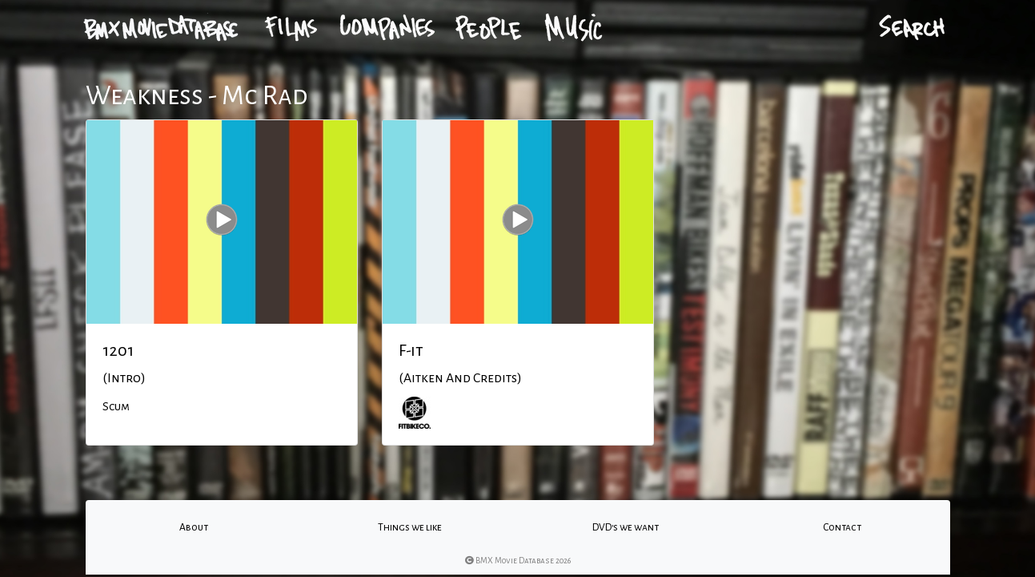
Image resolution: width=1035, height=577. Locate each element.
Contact (842, 527)
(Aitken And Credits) (460, 378)
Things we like (410, 527)
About (193, 527)
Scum (116, 406)
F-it (411, 350)
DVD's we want (625, 527)
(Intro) (124, 378)
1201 (118, 350)
